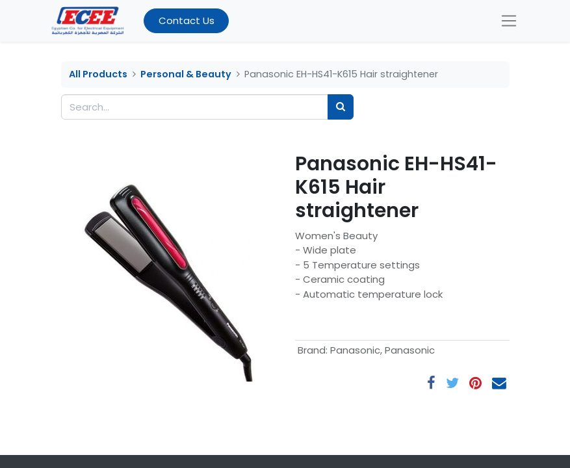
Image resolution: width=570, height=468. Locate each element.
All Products (98, 74)
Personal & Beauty (185, 74)
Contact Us (186, 20)
